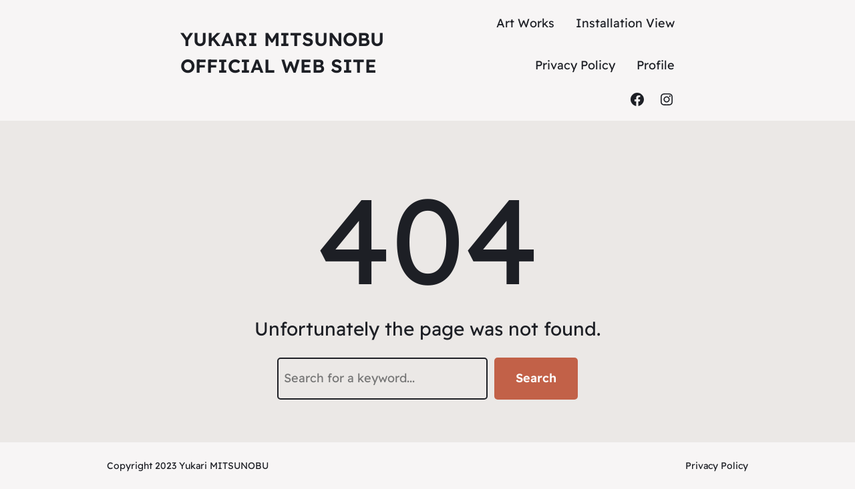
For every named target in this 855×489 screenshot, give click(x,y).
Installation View (625, 23)
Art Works (525, 23)
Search (536, 378)
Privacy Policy (575, 65)
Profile (656, 65)
